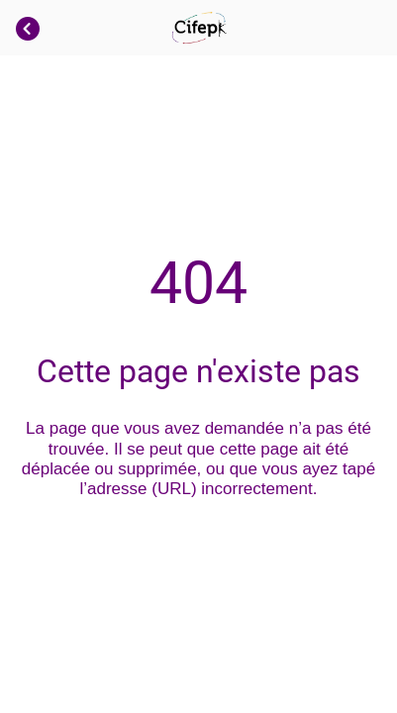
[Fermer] (28, 28)
